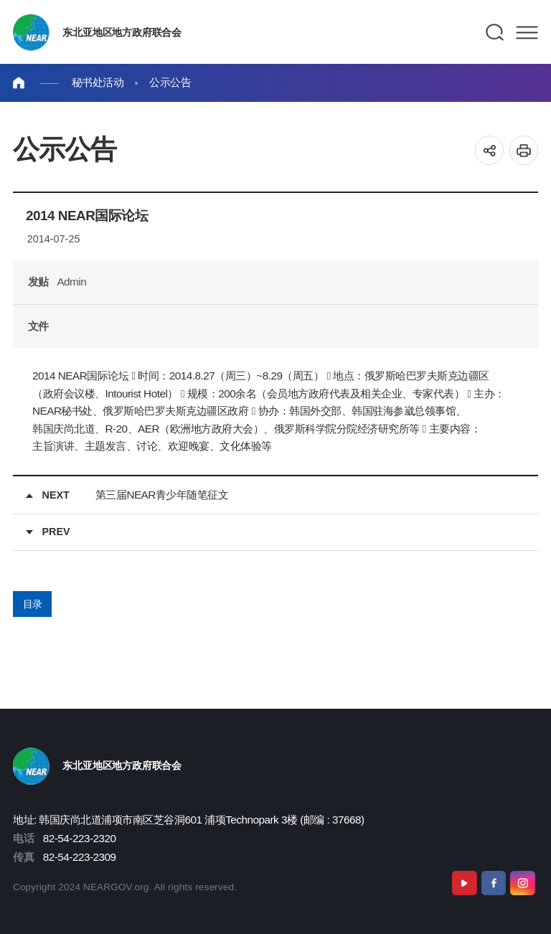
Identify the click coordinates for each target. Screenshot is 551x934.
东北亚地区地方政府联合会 (121, 32)
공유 (489, 150)
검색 (495, 32)
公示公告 (170, 82)
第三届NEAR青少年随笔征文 (161, 495)
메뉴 (527, 32)
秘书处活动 (98, 82)
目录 (32, 604)
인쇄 (524, 150)
